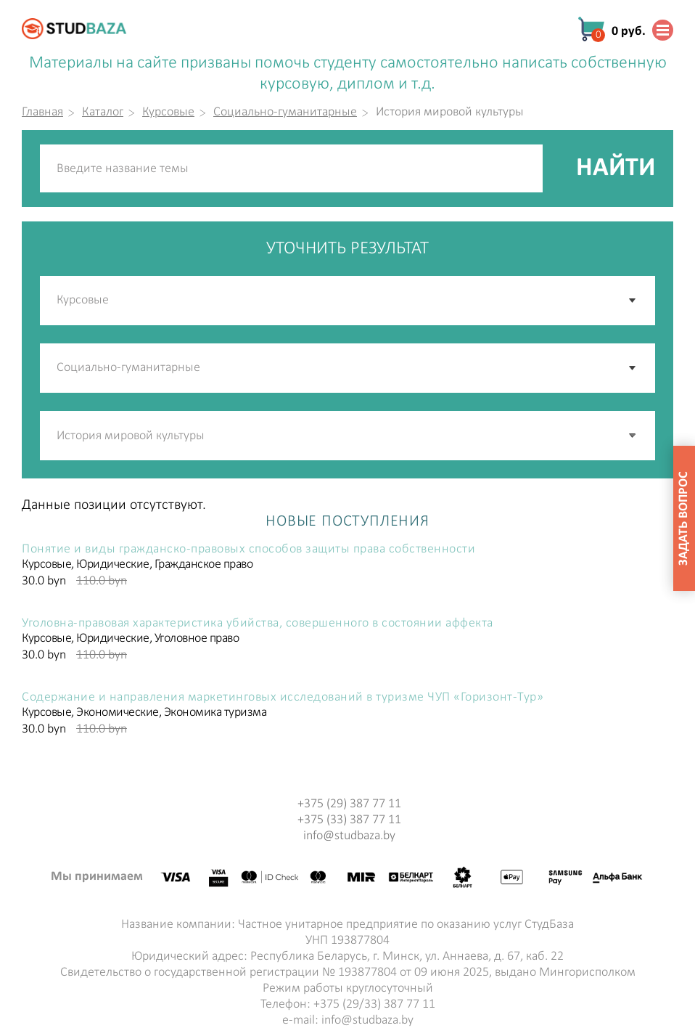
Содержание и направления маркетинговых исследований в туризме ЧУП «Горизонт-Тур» (282, 697)
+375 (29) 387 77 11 (349, 804)
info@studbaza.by (349, 836)
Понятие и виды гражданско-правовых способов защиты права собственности (248, 549)
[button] (633, 435)
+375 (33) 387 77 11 (349, 820)
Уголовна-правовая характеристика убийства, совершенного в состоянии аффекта (257, 623)
